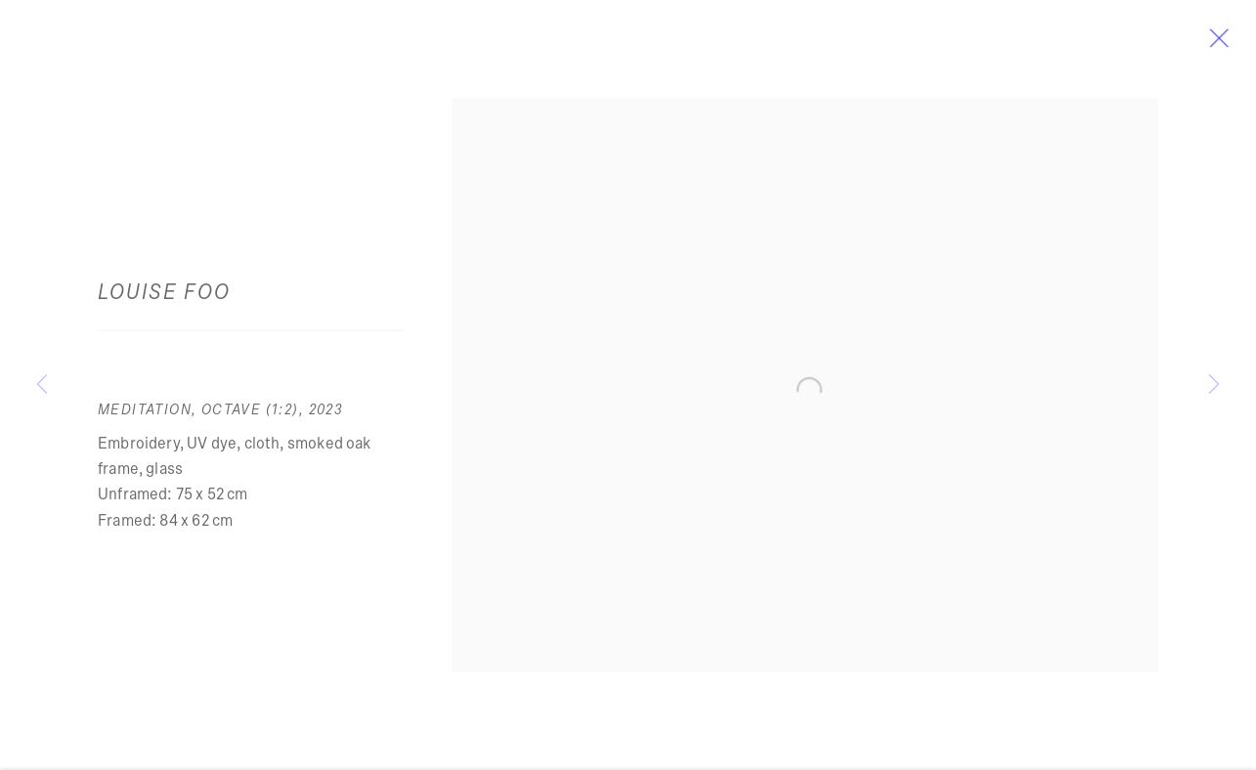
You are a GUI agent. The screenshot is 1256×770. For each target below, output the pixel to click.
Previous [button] (42, 385)
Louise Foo (165, 298)
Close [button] (1235, 44)
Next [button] (1214, 385)
